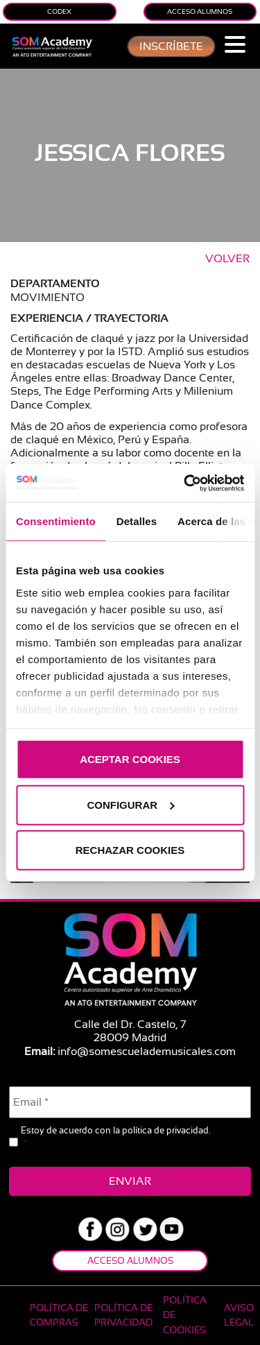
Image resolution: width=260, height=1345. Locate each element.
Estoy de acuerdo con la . (115, 1137)
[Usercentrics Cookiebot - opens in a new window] (185, 483)
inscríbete (171, 46)
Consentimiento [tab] (56, 521)
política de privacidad (165, 1130)
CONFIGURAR (130, 804)
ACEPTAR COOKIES (130, 759)
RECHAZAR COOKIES (130, 850)
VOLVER (227, 258)
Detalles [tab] (136, 521)
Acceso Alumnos (199, 11)
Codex (59, 11)
